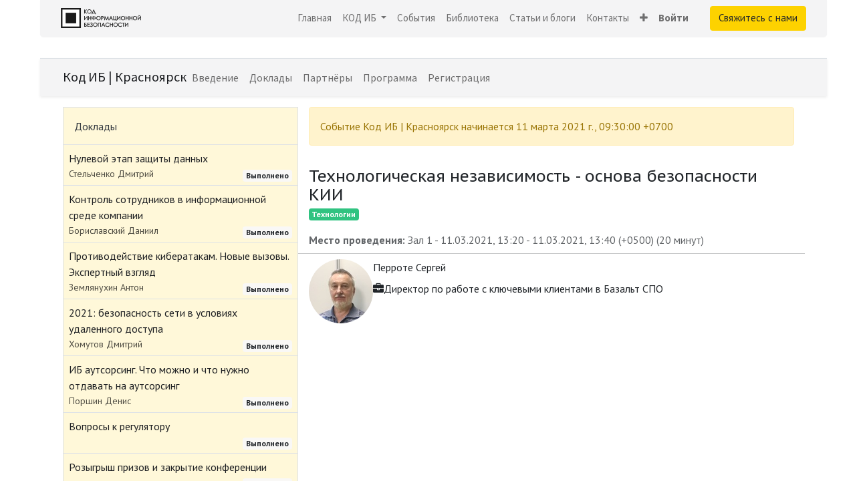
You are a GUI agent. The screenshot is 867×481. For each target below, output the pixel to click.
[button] (643, 18)
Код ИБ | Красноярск (125, 76)
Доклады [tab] (95, 126)
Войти (673, 17)
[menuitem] (314, 18)
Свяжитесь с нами (758, 17)
